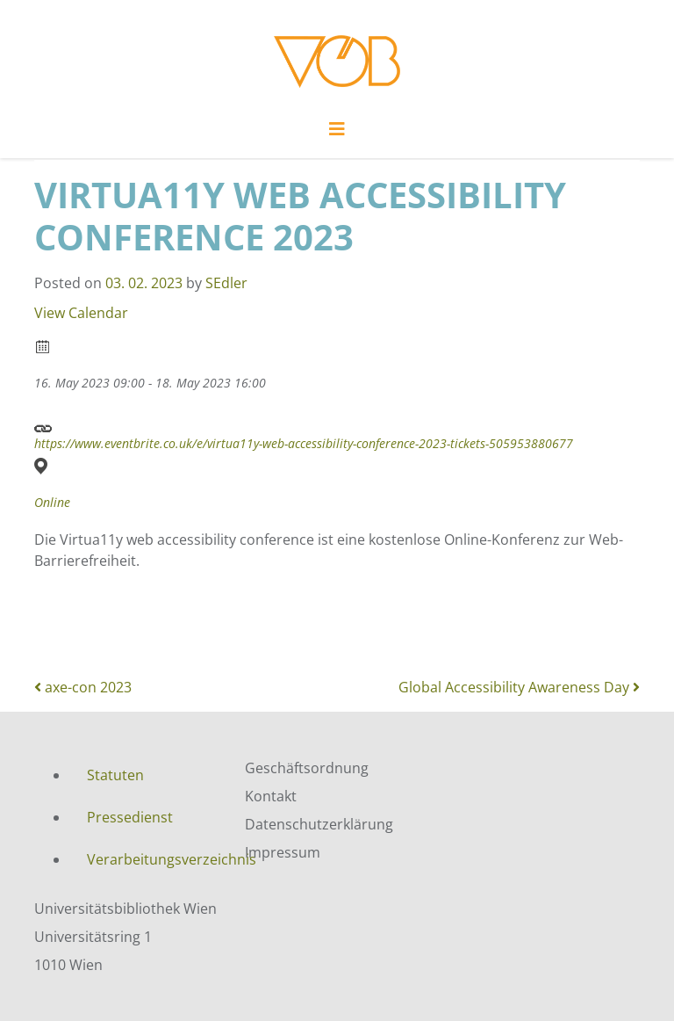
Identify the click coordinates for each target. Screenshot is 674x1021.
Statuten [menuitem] (115, 775)
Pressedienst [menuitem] (130, 817)
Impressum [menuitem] (282, 852)
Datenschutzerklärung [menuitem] (319, 824)
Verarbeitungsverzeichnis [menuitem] (153, 859)
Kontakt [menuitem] (271, 796)
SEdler (226, 283)
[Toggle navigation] (337, 133)
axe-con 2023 (83, 687)
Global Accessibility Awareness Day (519, 687)
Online (52, 502)
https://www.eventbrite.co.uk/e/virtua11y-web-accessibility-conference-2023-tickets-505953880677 (303, 434)
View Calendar (81, 312)
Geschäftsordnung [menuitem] (307, 768)
